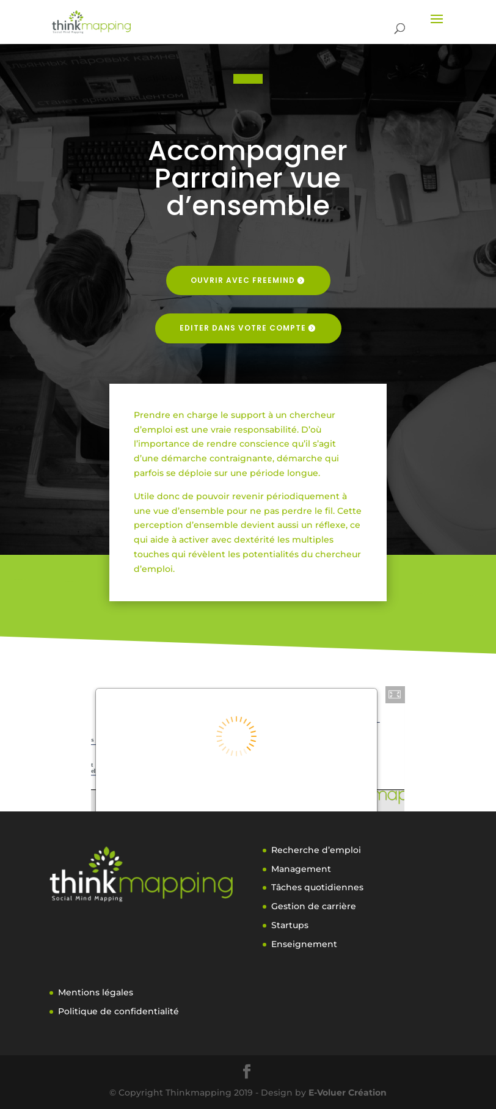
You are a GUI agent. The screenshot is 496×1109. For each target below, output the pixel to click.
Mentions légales (95, 992)
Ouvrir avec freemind (243, 280)
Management (301, 868)
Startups (289, 925)
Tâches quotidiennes (317, 887)
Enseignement (304, 944)
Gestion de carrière (313, 906)
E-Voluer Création (347, 1092)
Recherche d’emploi (316, 849)
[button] (395, 694)
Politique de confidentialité (118, 1011)
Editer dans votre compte (243, 328)
